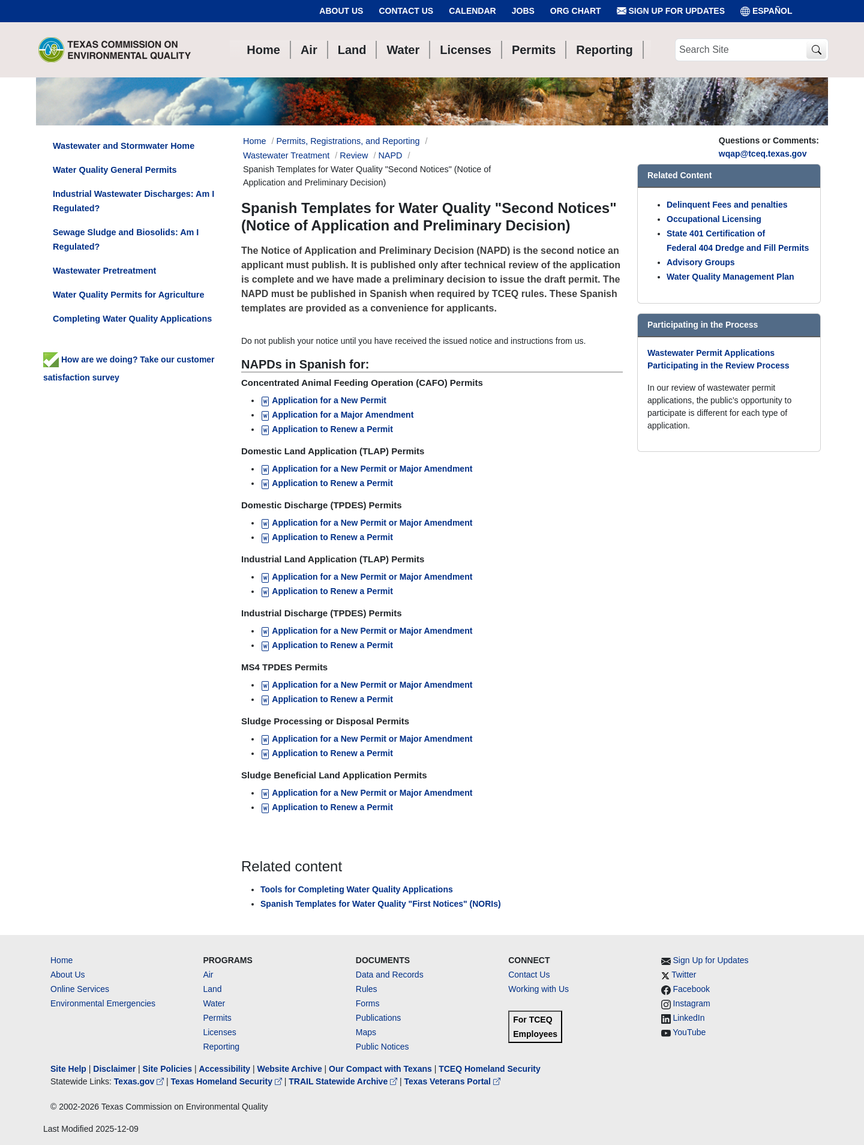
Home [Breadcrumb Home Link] (254, 141)
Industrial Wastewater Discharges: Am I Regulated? (133, 201)
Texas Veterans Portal (452, 1081)
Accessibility (226, 1069)
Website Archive (289, 1069)
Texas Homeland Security (227, 1081)
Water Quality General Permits (115, 170)
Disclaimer (114, 1069)
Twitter (683, 974)
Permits (217, 1018)
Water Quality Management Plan (730, 276)
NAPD (390, 155)
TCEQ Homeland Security (490, 1069)
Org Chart (575, 11)
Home (61, 960)
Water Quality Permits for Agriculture (128, 294)
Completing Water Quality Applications (132, 318)
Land (212, 989)
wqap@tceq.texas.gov (763, 153)
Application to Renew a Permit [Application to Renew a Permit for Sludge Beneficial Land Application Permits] (326, 807)
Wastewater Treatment (286, 155)
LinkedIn (689, 1018)
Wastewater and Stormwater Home (123, 146)
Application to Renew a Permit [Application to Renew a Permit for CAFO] (327, 429)
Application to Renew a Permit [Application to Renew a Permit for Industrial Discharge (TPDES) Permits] (326, 645)
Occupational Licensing (714, 219)
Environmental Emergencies (102, 1003)
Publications (378, 1018)
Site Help (68, 1069)
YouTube (689, 1032)
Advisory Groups (701, 262)
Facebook (691, 989)
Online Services (79, 989)
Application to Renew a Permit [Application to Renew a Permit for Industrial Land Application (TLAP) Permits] (326, 591)
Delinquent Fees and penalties (727, 204)
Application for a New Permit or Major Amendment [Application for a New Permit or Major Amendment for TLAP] (366, 468)
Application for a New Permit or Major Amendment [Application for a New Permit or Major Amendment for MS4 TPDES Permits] (366, 685)
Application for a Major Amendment (336, 414)
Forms (368, 1003)
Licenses (219, 1032)
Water (214, 1003)
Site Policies (167, 1069)
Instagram (691, 1003)
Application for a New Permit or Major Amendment (366, 522)
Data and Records (390, 974)
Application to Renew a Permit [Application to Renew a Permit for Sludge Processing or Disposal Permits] (326, 753)
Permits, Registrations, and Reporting (347, 141)
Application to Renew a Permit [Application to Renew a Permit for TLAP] (326, 483)
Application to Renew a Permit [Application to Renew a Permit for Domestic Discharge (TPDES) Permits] (326, 537)
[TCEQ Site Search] (816, 50)
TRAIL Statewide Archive (344, 1081)
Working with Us (538, 989)
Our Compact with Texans (380, 1069)
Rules (366, 989)
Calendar (472, 11)
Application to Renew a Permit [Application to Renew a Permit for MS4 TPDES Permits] (326, 699)
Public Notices (382, 1046)
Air (208, 974)
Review (354, 155)
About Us (341, 11)
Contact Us (406, 11)
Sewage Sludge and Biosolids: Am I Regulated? (126, 239)
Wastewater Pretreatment (104, 270)
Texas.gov (140, 1081)
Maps (366, 1032)
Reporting (221, 1046)
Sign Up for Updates (671, 11)
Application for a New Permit (324, 400)
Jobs (523, 11)
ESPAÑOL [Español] (766, 11)
